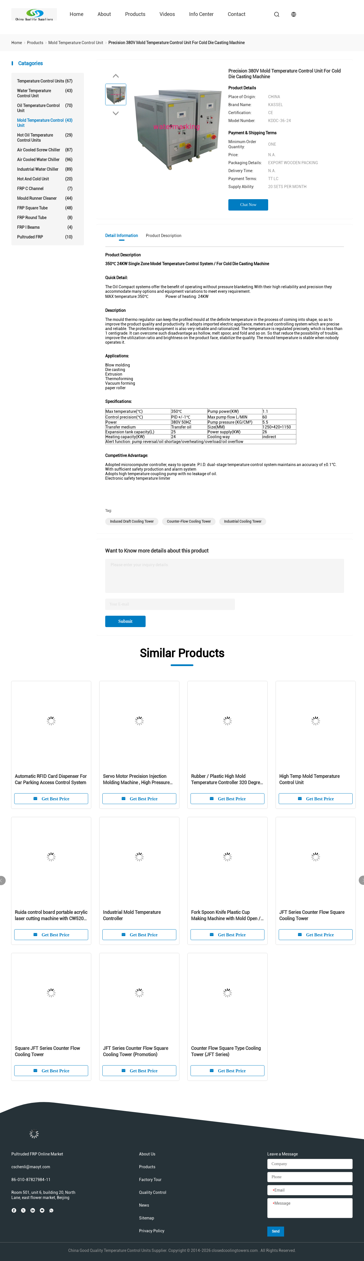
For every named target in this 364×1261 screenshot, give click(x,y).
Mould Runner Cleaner (45, 198)
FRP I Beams (45, 227)
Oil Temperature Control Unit (45, 108)
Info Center (201, 14)
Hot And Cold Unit (45, 179)
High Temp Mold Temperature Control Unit (309, 779)
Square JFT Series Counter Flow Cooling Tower (47, 1051)
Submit (125, 621)
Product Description (163, 235)
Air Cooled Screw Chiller (45, 150)
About (104, 14)
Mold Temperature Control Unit (45, 123)
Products (135, 14)
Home (76, 14)
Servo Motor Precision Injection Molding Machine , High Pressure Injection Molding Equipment (136, 780)
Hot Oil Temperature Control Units (45, 138)
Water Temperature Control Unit (45, 93)
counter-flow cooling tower (189, 522)
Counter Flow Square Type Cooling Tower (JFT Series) (226, 1051)
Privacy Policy (151, 1231)
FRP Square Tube (45, 208)
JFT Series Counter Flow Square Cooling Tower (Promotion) (135, 1051)
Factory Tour (150, 1179)
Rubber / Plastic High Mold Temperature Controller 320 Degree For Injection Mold (226, 780)
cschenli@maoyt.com (30, 1167)
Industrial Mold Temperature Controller (132, 915)
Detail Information (121, 235)
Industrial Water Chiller (45, 169)
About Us (147, 1154)
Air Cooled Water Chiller (45, 159)
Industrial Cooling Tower (242, 522)
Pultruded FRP (45, 237)
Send (276, 1231)
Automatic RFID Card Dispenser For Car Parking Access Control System (51, 779)
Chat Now (248, 205)
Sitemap (146, 1218)
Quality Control (152, 1192)
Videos (167, 14)
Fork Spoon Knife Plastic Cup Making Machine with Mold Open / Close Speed (225, 916)
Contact (236, 14)
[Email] (310, 1190)
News (144, 1205)
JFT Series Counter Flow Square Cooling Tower (311, 915)
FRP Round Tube (45, 217)
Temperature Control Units (45, 81)
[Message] (310, 1208)
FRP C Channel (45, 188)
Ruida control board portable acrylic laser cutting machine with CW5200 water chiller (51, 916)
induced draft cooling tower (132, 522)
